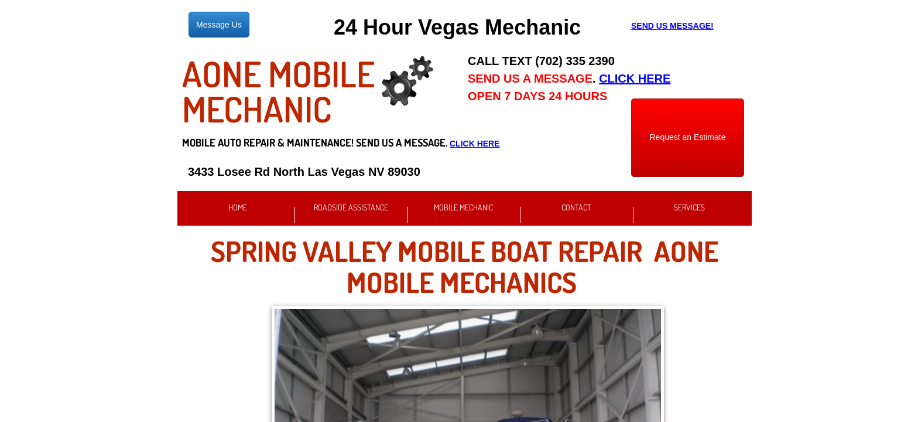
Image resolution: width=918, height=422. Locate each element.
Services (689, 207)
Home (237, 207)
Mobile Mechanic (463, 207)
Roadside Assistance (351, 207)
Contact (576, 207)
